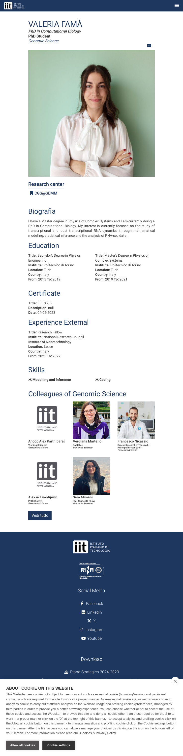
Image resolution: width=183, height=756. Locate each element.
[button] (149, 45)
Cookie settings (58, 745)
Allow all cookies (22, 745)
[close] (175, 681)
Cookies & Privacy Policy (98, 733)
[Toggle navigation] (177, 5)
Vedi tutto (39, 515)
